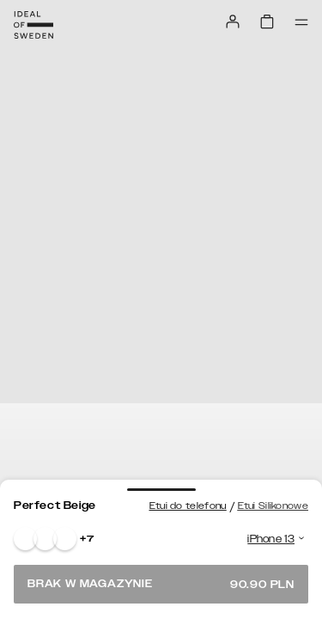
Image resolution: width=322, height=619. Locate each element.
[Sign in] (233, 21)
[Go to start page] (33, 25)
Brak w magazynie (161, 584)
